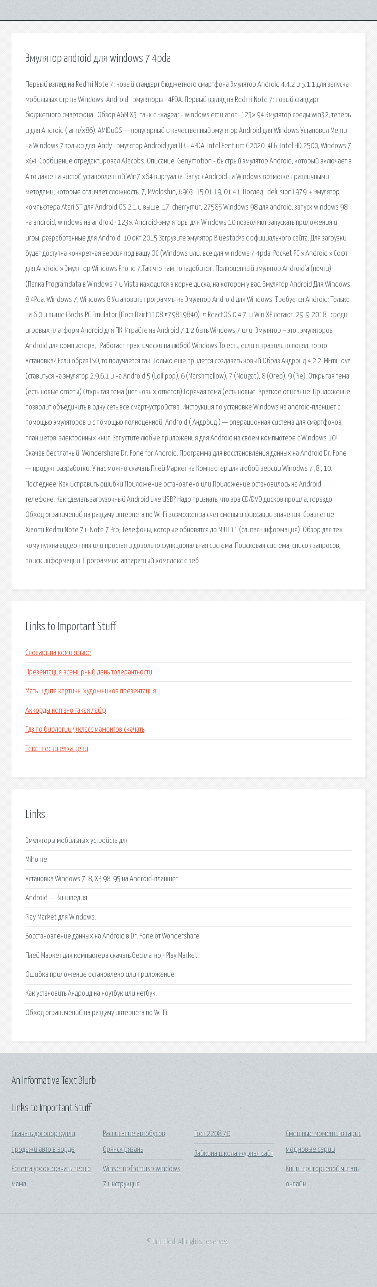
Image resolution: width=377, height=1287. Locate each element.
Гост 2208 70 (212, 1134)
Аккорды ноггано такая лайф (65, 711)
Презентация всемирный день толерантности (88, 672)
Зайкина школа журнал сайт (233, 1154)
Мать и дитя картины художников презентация (90, 691)
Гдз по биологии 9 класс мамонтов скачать (84, 730)
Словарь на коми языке (58, 653)
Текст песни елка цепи (56, 749)
